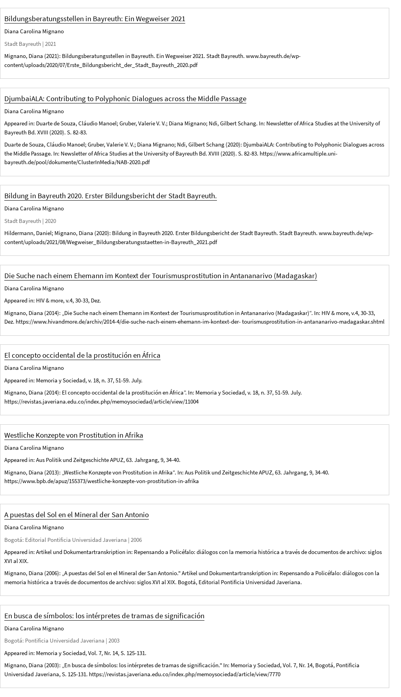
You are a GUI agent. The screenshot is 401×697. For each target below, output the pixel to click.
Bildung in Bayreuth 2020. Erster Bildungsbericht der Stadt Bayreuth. (110, 195)
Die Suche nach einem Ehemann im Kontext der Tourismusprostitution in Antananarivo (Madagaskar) (160, 275)
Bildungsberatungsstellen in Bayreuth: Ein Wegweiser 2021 (94, 18)
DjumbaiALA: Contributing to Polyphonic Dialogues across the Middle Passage (125, 98)
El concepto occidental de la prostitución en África (82, 355)
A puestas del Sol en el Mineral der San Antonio (76, 514)
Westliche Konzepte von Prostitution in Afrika (73, 435)
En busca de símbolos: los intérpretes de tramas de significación (104, 615)
